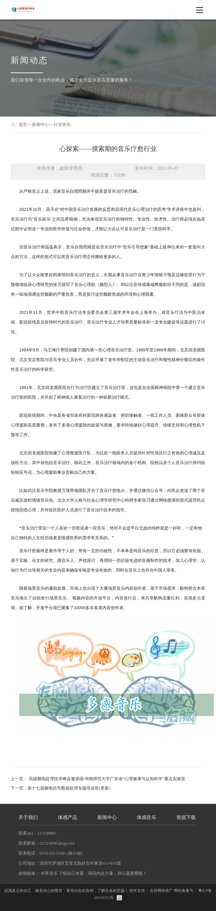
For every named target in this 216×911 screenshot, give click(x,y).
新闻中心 (40, 124)
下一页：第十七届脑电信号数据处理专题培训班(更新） (62, 788)
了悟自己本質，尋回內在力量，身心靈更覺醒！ (103, 873)
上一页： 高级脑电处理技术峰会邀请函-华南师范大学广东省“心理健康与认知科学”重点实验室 (98, 778)
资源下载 (186, 817)
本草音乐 (49, 873)
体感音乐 (146, 817)
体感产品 (67, 817)
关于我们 (28, 817)
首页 (23, 124)
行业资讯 (62, 124)
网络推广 (165, 890)
